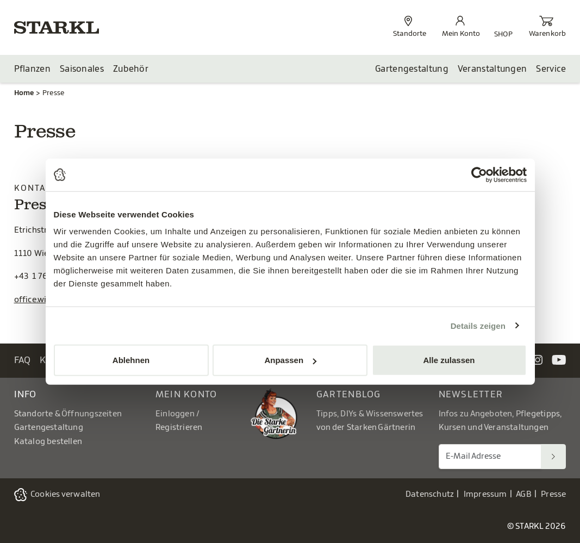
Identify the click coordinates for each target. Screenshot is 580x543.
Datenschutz (430, 494)
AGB (524, 494)
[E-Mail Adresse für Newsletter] (490, 456)
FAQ (22, 360)
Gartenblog (348, 394)
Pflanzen (32, 69)
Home (24, 93)
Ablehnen (131, 360)
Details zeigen (478, 325)
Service (551, 69)
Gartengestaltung (411, 69)
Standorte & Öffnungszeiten (68, 414)
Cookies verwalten (65, 494)
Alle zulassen (449, 360)
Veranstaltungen (492, 69)
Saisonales (82, 69)
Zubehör (130, 69)
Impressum (485, 494)
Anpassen (290, 360)
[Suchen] (553, 456)
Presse (553, 494)
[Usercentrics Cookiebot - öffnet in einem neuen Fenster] (479, 174)
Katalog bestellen (48, 441)
